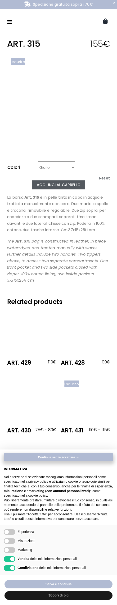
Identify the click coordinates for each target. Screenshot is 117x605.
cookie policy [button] (37, 495)
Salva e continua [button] (58, 584)
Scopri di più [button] (59, 595)
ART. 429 (19, 363)
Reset (104, 178)
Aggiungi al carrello (59, 185)
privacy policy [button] (38, 481)
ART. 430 (19, 430)
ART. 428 (73, 363)
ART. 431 (72, 430)
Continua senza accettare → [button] (58, 457)
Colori (13, 167)
